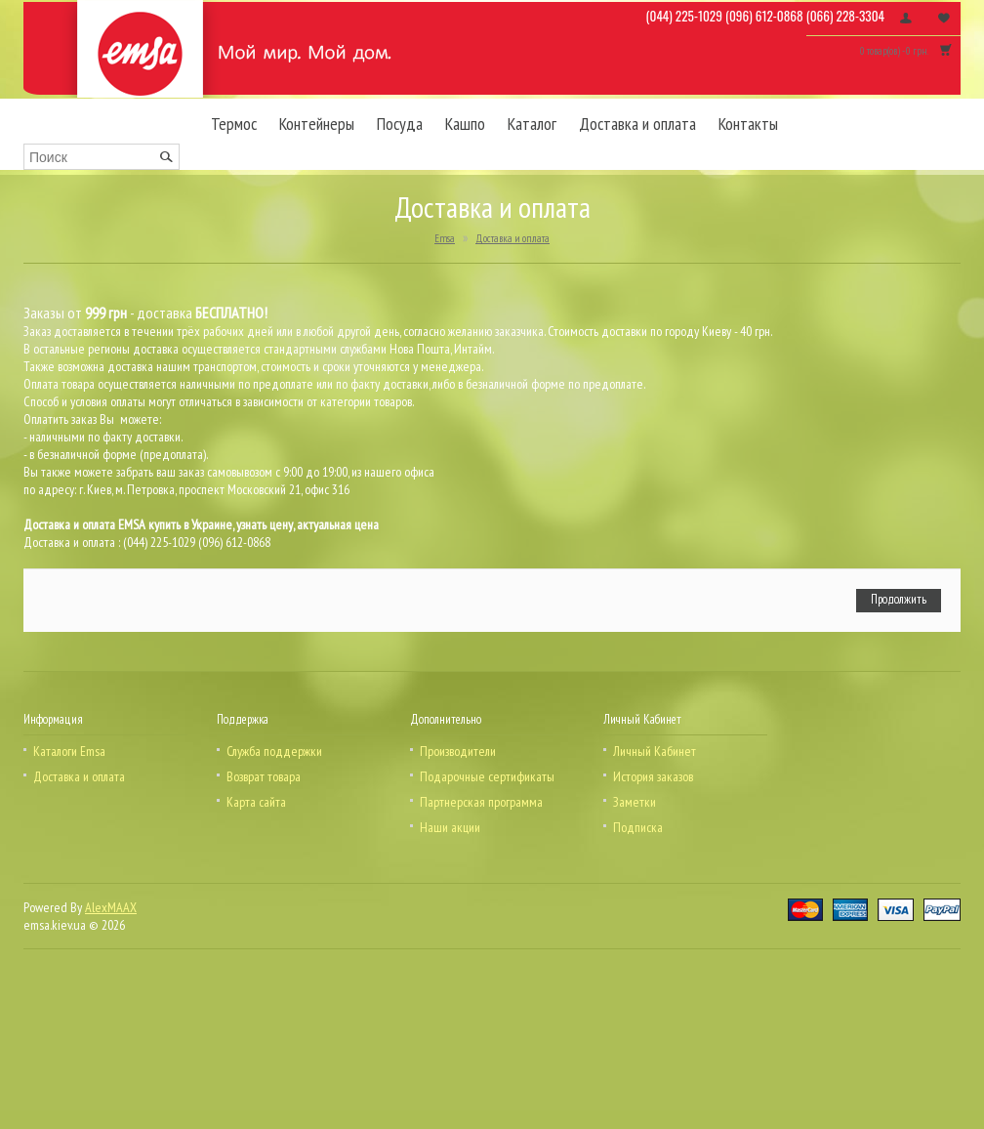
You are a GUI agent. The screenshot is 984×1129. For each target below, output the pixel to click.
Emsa (444, 238)
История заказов (653, 776)
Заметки (634, 802)
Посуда (400, 123)
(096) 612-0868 (764, 15)
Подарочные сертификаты (487, 776)
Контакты (748, 123)
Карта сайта (256, 802)
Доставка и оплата (637, 123)
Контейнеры (316, 123)
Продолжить (898, 599)
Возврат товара (263, 776)
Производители (458, 751)
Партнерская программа (481, 802)
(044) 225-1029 (684, 15)
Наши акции (450, 827)
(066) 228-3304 (845, 15)
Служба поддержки (274, 751)
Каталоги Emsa (69, 751)
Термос (234, 123)
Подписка (638, 827)
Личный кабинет (905, 17)
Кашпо (465, 123)
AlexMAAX (111, 907)
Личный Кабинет (654, 751)
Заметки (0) (944, 17)
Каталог (532, 123)
